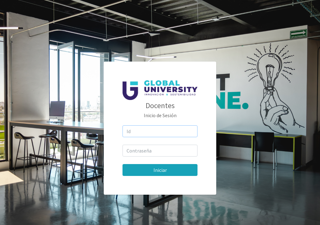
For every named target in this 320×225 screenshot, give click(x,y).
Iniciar (160, 170)
